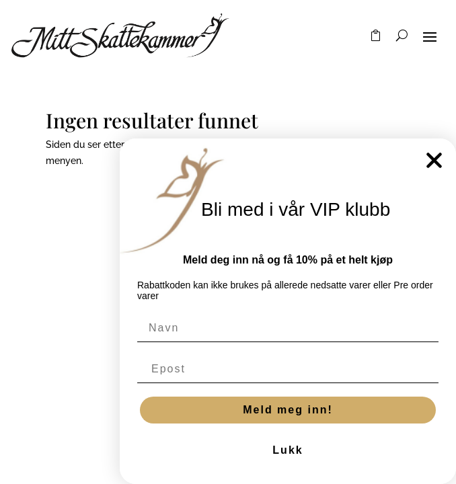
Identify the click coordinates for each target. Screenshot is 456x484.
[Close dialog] (434, 160)
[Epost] (288, 369)
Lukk (287, 450)
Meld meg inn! (288, 409)
